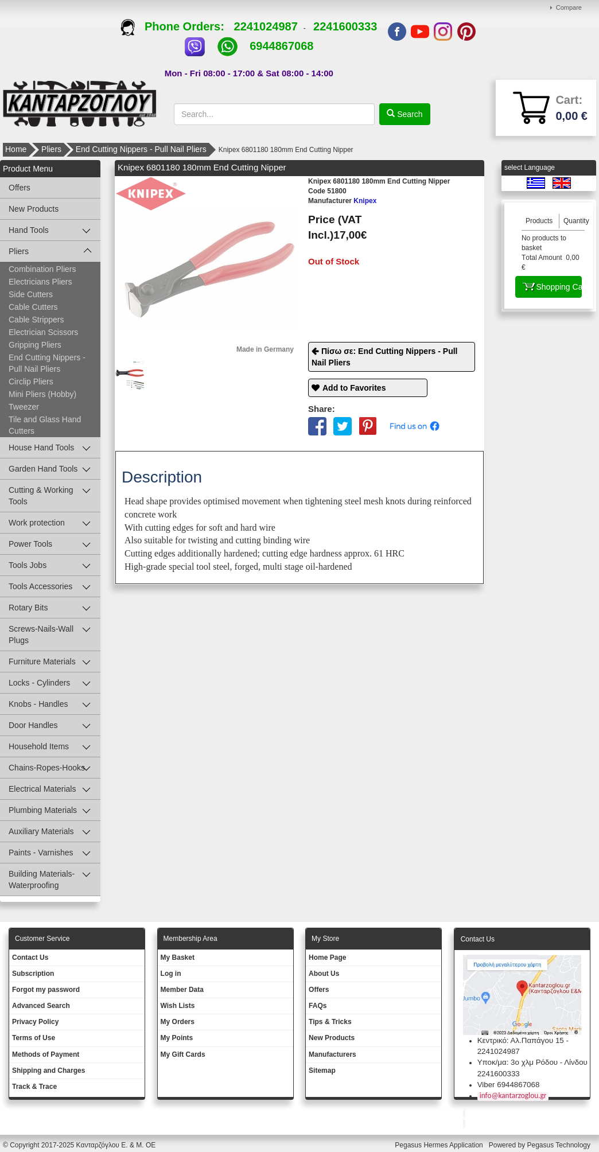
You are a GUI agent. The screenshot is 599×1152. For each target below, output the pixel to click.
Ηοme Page (327, 957)
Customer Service (42, 939)
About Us (324, 974)
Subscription (33, 974)
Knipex (342, 201)
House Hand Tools (41, 447)
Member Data (182, 990)
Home (15, 149)
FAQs (317, 1006)
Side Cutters (31, 294)
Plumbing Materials (43, 810)
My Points (177, 1038)
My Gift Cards (183, 1054)
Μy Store (325, 939)
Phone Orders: (177, 26)
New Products (34, 208)
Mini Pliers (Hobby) (42, 394)
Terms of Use (33, 1038)
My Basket (178, 957)
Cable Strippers (36, 319)
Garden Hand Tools (43, 468)
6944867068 (281, 46)
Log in (171, 974)
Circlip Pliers (31, 381)
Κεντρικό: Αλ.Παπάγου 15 (520, 1040)
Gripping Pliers (35, 344)
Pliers (51, 149)
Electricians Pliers (40, 281)
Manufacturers (332, 1054)
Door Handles (33, 725)
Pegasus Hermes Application (440, 1145)
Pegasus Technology (559, 1145)
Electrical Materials (42, 788)
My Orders (178, 1022)
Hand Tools (29, 230)
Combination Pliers (42, 269)
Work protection (37, 522)
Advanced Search (41, 1006)
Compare (569, 7)
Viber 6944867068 (508, 1084)
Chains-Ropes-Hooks (47, 767)
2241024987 (266, 26)
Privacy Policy (35, 1022)
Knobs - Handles (38, 704)
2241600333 (345, 26)
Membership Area (190, 939)
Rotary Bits (28, 607)
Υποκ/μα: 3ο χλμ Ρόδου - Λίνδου (532, 1062)
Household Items (39, 746)
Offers (19, 187)
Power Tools (30, 543)
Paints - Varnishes (41, 852)
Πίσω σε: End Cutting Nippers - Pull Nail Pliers (385, 357)
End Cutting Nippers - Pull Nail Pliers (141, 149)
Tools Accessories (40, 586)
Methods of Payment (45, 1054)
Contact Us (30, 957)
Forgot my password (46, 990)
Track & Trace (34, 1087)
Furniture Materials (42, 661)
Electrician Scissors (43, 332)
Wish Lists (178, 1006)
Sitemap (322, 1071)
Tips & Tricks (330, 1022)
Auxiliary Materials (41, 831)
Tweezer (24, 406)
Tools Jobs (27, 565)
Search (408, 114)
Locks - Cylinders (39, 682)
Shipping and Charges (48, 1071)
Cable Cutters (33, 307)
